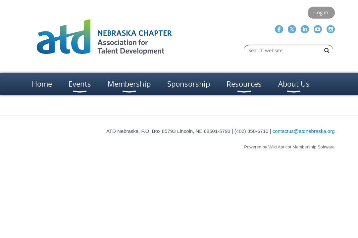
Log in (321, 12)
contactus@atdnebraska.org (304, 131)
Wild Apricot (279, 146)
